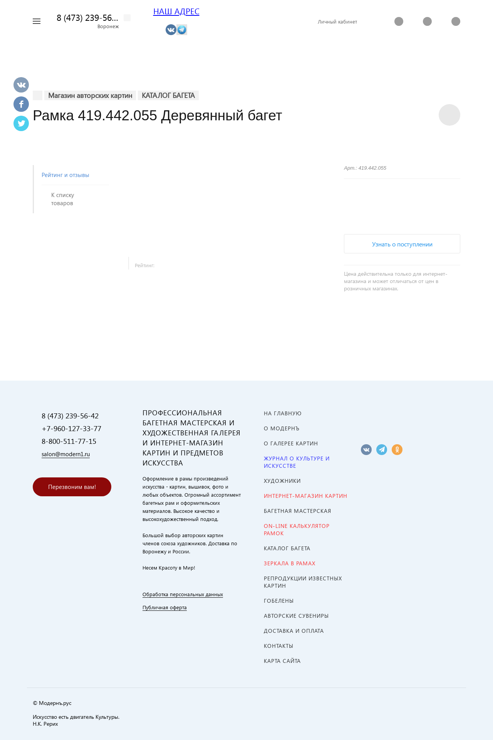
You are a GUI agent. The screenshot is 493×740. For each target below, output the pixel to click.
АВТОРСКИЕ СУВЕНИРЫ (296, 615)
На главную (283, 413)
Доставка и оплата (294, 630)
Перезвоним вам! (72, 487)
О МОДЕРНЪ (282, 428)
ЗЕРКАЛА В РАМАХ (289, 563)
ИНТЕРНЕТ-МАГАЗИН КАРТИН (305, 495)
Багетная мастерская (297, 510)
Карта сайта (282, 660)
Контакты (278, 645)
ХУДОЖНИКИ (282, 480)
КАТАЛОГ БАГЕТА (287, 548)
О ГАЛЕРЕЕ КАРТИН (291, 443)
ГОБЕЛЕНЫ (279, 600)
